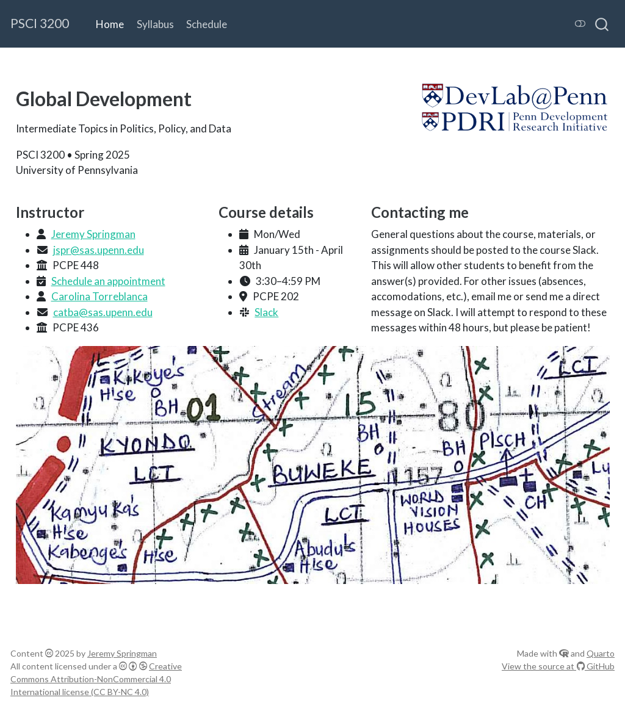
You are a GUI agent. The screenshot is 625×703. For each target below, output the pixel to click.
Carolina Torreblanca (99, 296)
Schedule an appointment (108, 281)
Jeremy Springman (93, 234)
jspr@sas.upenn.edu (98, 249)
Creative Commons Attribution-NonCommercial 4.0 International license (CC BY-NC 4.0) (96, 679)
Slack (266, 312)
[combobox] (602, 24)
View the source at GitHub (558, 666)
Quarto (601, 653)
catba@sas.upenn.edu (103, 312)
